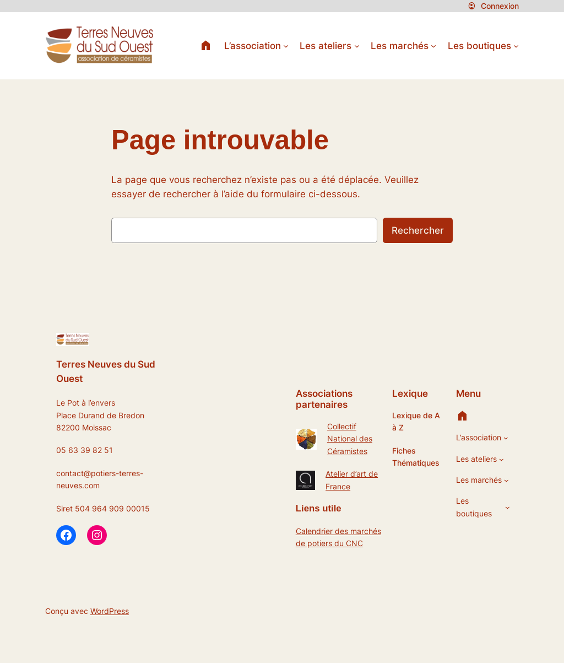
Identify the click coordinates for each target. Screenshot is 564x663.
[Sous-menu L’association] (286, 45)
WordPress (109, 611)
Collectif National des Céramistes (349, 439)
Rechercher (418, 230)
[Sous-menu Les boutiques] (516, 45)
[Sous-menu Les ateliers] (357, 45)
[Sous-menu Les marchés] (433, 45)
